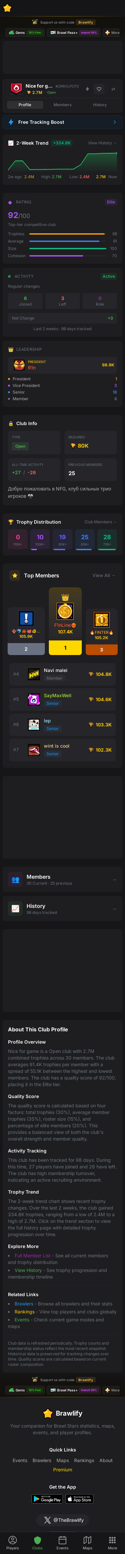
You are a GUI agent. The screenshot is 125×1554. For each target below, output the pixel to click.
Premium (62, 1469)
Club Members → (100, 521)
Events (22, 1319)
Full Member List (33, 1255)
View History (28, 1270)
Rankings (25, 1311)
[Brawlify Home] (7, 8)
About (106, 1460)
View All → (104, 575)
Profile (25, 104)
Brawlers (24, 1303)
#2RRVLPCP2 (67, 86)
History (100, 104)
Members (62, 104)
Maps (63, 1460)
